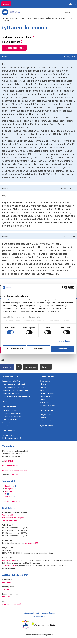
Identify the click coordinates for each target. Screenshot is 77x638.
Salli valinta (38, 349)
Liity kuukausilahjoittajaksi (13, 518)
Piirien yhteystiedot (47, 405)
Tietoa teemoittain (9, 420)
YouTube (9, 496)
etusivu (5, 18)
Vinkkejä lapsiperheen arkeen (13, 387)
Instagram (9, 488)
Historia (43, 384)
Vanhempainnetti (10, 376)
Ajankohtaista (46, 425)
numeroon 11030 (31, 543)
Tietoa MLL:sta (47, 376)
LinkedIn (8, 491)
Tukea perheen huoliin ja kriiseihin (15, 390)
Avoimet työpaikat (47, 393)
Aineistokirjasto (8, 426)
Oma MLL (14, 474)
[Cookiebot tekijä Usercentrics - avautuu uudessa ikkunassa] (63, 287)
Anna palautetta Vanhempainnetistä (16, 396)
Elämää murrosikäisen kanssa (46, 18)
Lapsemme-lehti (46, 396)
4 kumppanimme (15, 300)
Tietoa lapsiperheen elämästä (13, 384)
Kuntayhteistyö (8, 435)
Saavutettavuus (48, 613)
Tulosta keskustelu (14, 47)
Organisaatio (45, 381)
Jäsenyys (43, 390)
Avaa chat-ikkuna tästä (11, 604)
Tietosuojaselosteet (30, 613)
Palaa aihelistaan (12, 41)
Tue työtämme (46, 410)
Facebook (7, 367)
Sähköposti (30, 367)
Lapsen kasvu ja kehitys (11, 381)
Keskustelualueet (20, 18)
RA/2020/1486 (8, 560)
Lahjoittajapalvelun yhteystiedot (15, 470)
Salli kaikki (62, 349)
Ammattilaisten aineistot (11, 417)
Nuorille (5, 401)
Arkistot (43, 387)
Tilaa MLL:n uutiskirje (11, 501)
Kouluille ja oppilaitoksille (11, 414)
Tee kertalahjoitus (9, 515)
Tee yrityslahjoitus (9, 520)
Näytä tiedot (64, 341)
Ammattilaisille (9, 406)
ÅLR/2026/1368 (9, 565)
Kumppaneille (8, 431)
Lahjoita (6, 4)
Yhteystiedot (45, 402)
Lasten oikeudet (8, 423)
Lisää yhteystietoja (10, 465)
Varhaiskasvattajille (9, 410)
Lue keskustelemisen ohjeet (18, 37)
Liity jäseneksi (45, 415)
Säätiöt (43, 399)
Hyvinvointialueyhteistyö (11, 438)
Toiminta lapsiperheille (10, 393)
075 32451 (8, 461)
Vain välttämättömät (14, 349)
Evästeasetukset (38, 616)
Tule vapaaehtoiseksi (48, 421)
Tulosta (46, 367)
